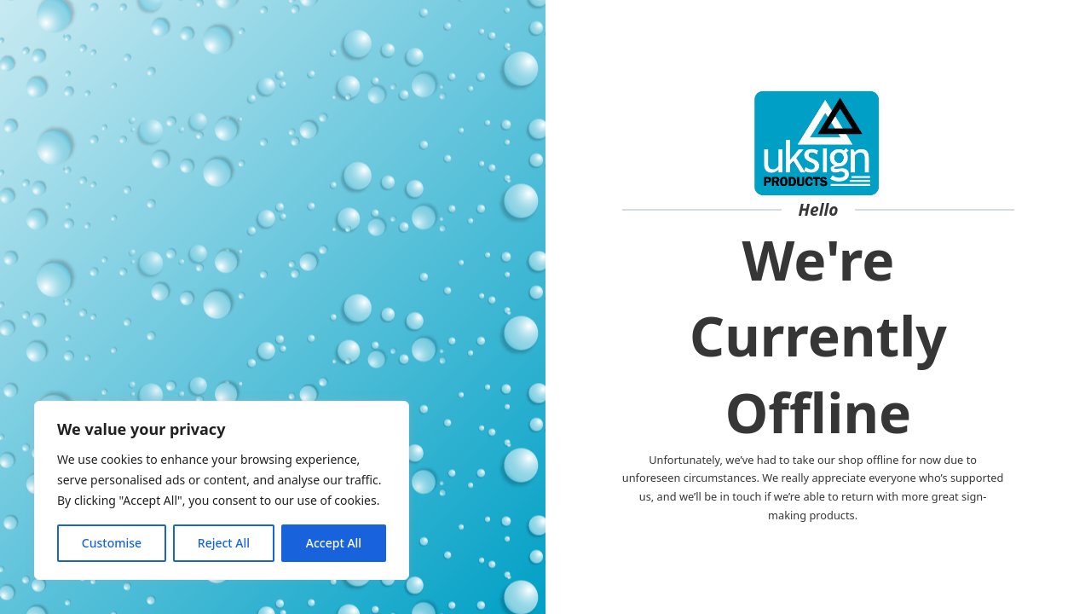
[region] (221, 490)
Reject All (224, 543)
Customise (111, 543)
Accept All (333, 543)
